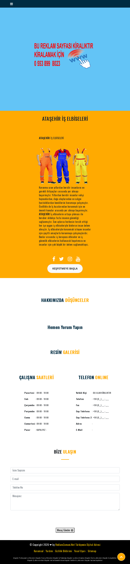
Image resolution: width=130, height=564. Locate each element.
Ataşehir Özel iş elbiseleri (93, 558)
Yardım (49, 551)
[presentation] (65, 519)
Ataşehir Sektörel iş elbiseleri (74, 560)
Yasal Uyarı (80, 551)
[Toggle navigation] (11, 3)
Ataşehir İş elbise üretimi (35, 560)
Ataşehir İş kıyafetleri (110, 558)
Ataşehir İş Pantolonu (60, 558)
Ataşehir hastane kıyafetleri (94, 560)
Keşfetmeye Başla (65, 268)
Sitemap (92, 551)
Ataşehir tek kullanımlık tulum (54, 560)
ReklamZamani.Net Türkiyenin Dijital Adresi (78, 545)
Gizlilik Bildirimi (63, 551)
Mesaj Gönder (65, 530)
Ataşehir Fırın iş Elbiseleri (44, 558)
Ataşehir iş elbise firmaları (76, 558)
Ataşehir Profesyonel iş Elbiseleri (24, 558)
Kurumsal (39, 551)
